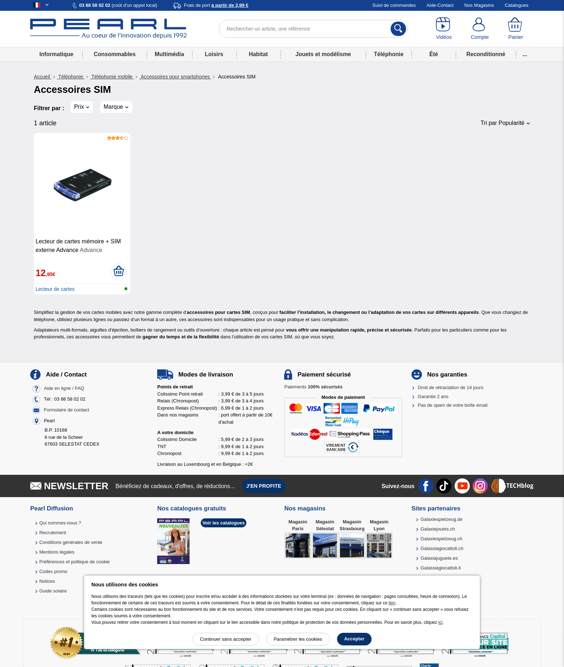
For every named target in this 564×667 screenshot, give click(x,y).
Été (433, 54)
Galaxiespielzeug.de (441, 519)
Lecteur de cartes (55, 289)
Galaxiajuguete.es (439, 558)
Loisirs (214, 54)
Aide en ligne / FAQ (64, 388)
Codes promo (53, 571)
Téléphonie (389, 54)
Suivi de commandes (394, 5)
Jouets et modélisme (323, 54)
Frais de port (216, 5)
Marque (113, 107)
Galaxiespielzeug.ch (441, 538)
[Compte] (480, 28)
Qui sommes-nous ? (60, 523)
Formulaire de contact (66, 410)
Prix (79, 107)
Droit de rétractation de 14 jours (450, 387)
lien (391, 602)
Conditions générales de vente (71, 542)
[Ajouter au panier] (118, 271)
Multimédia (169, 54)
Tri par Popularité (502, 123)
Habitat (258, 54)
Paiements (313, 386)
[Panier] (516, 28)
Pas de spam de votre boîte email (453, 405)
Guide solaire (53, 591)
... (525, 54)
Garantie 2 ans (433, 396)
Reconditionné (485, 54)
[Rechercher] (398, 29)
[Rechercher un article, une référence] (313, 29)
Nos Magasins (479, 5)
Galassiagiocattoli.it (440, 568)
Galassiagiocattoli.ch (441, 548)
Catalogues (516, 5)
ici (440, 622)
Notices (47, 581)
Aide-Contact (440, 5)
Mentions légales (56, 552)
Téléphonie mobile (112, 77)
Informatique (56, 54)
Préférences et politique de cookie (74, 561)
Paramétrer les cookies (298, 639)
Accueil (42, 77)
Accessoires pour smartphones (175, 77)
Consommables (115, 54)
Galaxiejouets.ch (437, 529)
